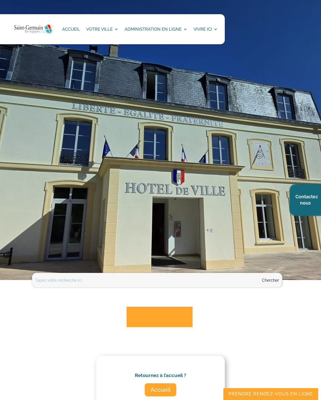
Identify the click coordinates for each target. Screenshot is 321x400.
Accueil (160, 389)
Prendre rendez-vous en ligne (270, 394)
